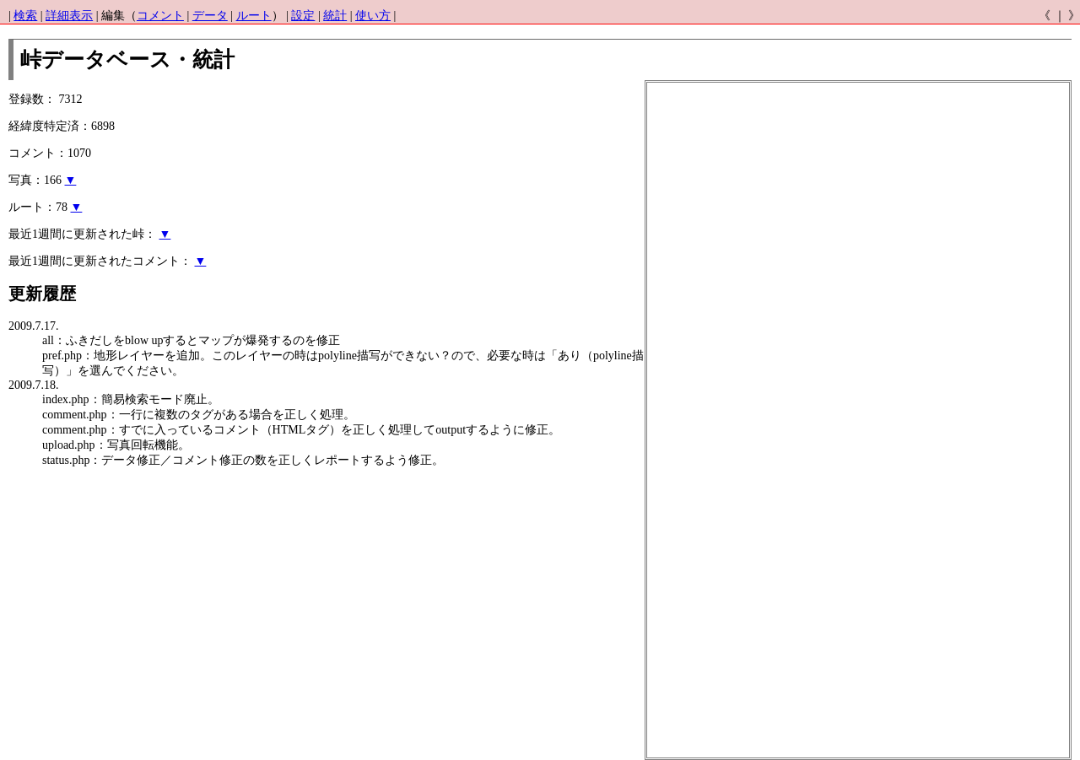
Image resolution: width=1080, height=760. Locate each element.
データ (210, 15)
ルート (254, 15)
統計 (335, 15)
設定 (303, 15)
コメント (160, 15)
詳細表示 (69, 15)
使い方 (373, 15)
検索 (25, 15)
